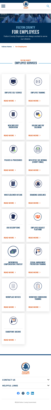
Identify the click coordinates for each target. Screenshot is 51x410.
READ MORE (13, 203)
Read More (13, 101)
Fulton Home (7, 47)
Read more (13, 307)
